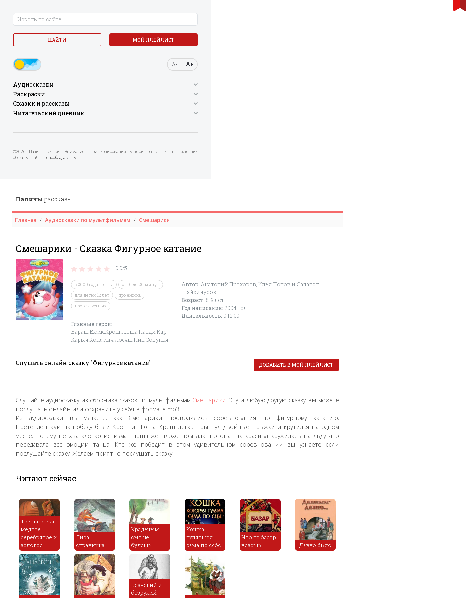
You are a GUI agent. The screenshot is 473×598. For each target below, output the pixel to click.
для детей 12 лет (210, 116)
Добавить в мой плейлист (414, 186)
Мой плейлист (59, 58)
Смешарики (327, 221)
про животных (209, 127)
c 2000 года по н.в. (212, 106)
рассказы (162, 20)
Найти (59, 42)
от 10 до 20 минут (259, 106)
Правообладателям (61, 179)
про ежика (247, 116)
